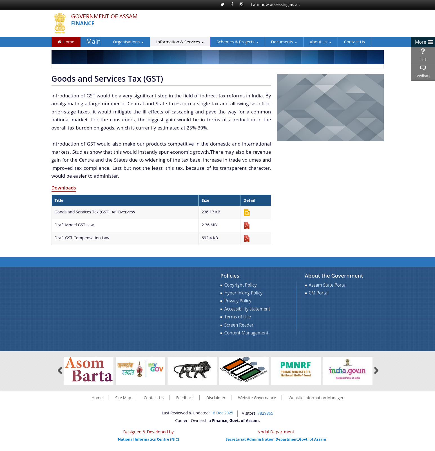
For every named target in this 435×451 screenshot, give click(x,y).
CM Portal (319, 293)
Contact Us (345, 41)
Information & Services (171, 41)
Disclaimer (215, 397)
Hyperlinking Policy (243, 293)
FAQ (423, 59)
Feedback (422, 75)
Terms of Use (237, 317)
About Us (312, 41)
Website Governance (257, 397)
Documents (275, 41)
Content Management (246, 333)
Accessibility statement (247, 309)
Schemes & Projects (229, 41)
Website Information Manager (316, 397)
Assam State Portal (328, 285)
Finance (83, 23)
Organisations (119, 41)
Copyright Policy (240, 285)
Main (92, 41)
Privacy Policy (237, 301)
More (420, 42)
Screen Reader (239, 325)
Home (66, 41)
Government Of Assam (107, 16)
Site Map (123, 397)
